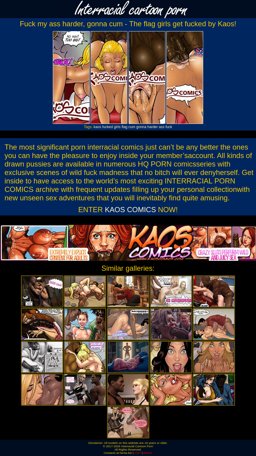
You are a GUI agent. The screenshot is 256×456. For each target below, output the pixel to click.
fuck (168, 127)
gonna (141, 127)
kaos (97, 127)
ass (162, 127)
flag (124, 127)
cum (131, 127)
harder (152, 127)
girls (117, 127)
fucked (107, 127)
